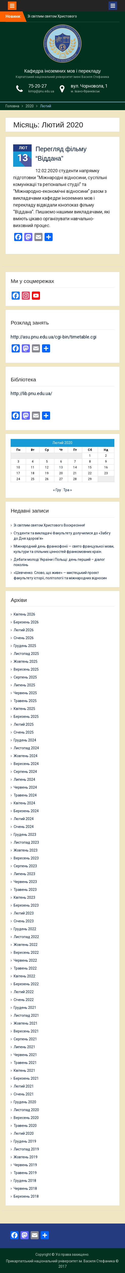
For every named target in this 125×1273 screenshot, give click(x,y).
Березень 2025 (26, 717)
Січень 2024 (24, 827)
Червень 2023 (25, 882)
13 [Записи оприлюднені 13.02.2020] (61, 467)
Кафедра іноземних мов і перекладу (62, 71)
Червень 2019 (25, 1165)
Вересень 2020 (26, 1118)
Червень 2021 (25, 1055)
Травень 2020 (25, 1126)
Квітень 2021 (24, 1070)
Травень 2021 (25, 1063)
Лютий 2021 (24, 1086)
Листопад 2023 (26, 842)
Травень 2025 (25, 701)
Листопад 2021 (26, 1015)
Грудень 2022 (25, 929)
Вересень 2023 (26, 858)
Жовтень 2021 (25, 1023)
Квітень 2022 (24, 976)
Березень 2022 (26, 984)
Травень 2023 (25, 890)
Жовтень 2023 (25, 850)
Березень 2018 (26, 1196)
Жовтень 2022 (25, 945)
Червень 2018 (25, 1188)
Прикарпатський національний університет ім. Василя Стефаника (60, 1261)
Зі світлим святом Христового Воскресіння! (49, 525)
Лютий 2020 (24, 1133)
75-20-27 (37, 86)
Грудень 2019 (25, 1141)
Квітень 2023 (24, 897)
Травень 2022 (25, 968)
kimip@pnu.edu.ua (41, 91)
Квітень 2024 (24, 803)
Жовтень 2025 (25, 661)
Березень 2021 (26, 1078)
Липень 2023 (24, 874)
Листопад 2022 (26, 937)
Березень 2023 (26, 905)
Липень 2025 (24, 685)
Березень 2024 (26, 811)
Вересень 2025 (26, 669)
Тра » (67, 490)
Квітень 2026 (24, 614)
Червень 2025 (25, 693)
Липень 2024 (24, 779)
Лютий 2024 (24, 819)
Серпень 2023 (25, 866)
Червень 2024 (25, 787)
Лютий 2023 (24, 913)
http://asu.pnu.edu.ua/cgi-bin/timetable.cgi (53, 337)
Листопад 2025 (26, 654)
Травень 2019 (25, 1173)
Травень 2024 (25, 795)
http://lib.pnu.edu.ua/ (31, 393)
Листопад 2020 (26, 1110)
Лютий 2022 (24, 992)
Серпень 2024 (25, 772)
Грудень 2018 (25, 1181)
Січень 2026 (24, 638)
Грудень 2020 (25, 1102)
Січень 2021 (24, 1094)
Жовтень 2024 (25, 756)
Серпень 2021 (25, 1039)
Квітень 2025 (24, 709)
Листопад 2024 (26, 748)
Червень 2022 (25, 960)
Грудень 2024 (25, 740)
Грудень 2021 (25, 1008)
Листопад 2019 (26, 1149)
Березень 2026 (26, 622)
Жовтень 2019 (25, 1157)
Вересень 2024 (26, 764)
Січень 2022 (24, 1000)
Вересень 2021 (26, 1031)
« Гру (57, 490)
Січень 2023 (24, 921)
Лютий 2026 (24, 630)
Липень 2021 (24, 1047)
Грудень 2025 (25, 646)
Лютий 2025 (24, 724)
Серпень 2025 (25, 677)
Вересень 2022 (26, 952)
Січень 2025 (24, 732)
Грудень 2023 (25, 835)
